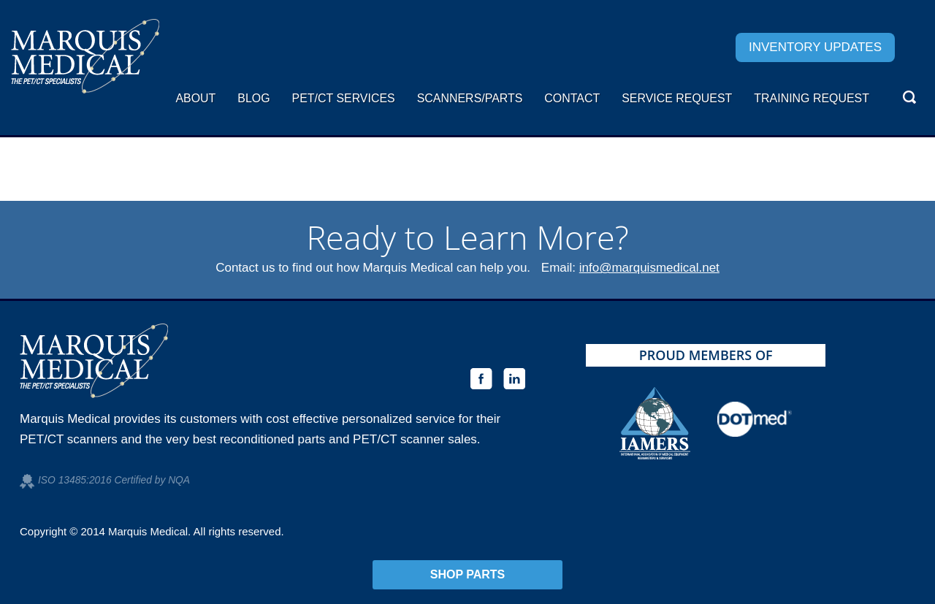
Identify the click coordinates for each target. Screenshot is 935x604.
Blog (253, 98)
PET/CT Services (343, 98)
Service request (677, 98)
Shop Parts (467, 574)
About (195, 98)
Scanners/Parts (470, 98)
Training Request (811, 98)
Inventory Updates (815, 47)
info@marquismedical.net (649, 268)
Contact (572, 98)
